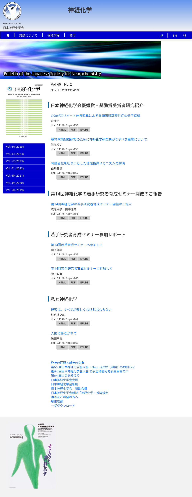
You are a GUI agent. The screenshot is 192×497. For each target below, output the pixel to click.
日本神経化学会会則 (64, 380)
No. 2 (14, 182)
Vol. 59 (15, 196)
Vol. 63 (15, 154)
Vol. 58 (15, 203)
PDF (73, 129)
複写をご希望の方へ (64, 397)
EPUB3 (84, 129)
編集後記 (57, 401)
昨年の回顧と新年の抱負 (67, 363)
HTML (62, 129)
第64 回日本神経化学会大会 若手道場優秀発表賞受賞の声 (90, 371)
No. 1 (13, 189)
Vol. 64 (15, 146)
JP (161, 35)
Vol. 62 (15, 161)
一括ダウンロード (63, 406)
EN (175, 35)
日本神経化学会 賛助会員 (69, 389)
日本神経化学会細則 (64, 384)
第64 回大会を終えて (65, 375)
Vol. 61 (15, 168)
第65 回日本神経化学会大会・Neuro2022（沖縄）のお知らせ (93, 367)
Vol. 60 (15, 175)
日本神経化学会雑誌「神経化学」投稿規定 (79, 393)
